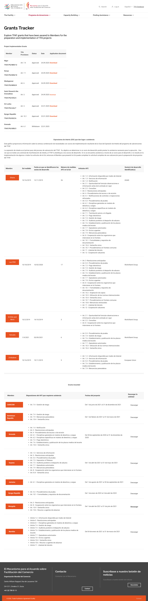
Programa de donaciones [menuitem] (39, 16)
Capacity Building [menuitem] (71, 16)
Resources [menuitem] (128, 16)
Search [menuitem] (104, 7)
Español (128, 7)
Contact (87, 589)
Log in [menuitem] (116, 7)
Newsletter (134, 585)
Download (53, 63)
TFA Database (139, 7)
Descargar (134, 405)
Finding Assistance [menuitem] (101, 16)
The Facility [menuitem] (10, 16)
